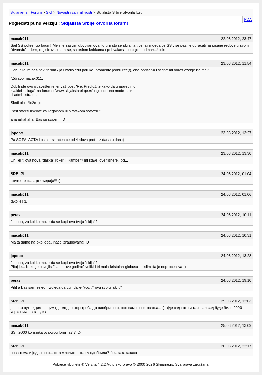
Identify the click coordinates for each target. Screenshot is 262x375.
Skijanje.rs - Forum (26, 12)
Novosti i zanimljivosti (74, 12)
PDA (248, 19)
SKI (49, 12)
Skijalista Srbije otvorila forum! (94, 23)
